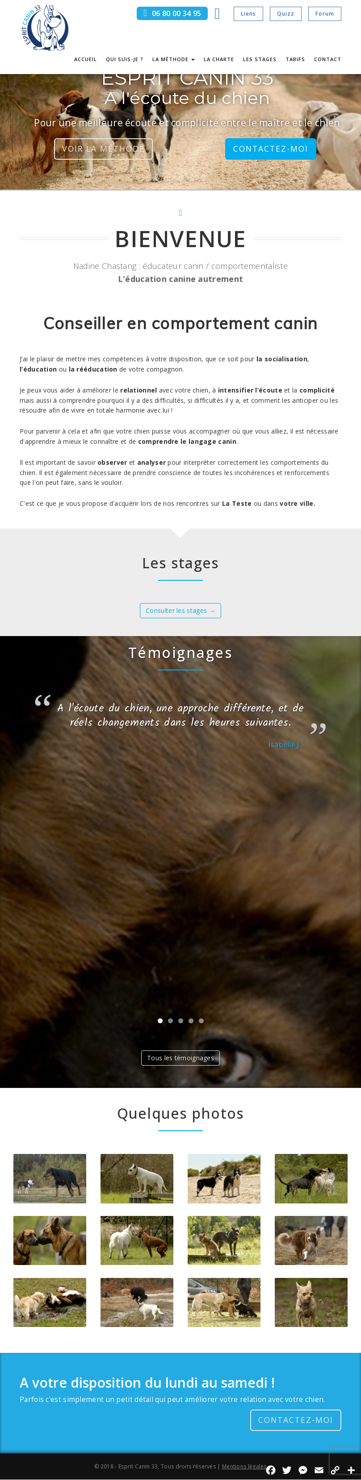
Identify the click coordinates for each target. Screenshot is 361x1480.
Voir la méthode (103, 149)
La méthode (173, 59)
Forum (324, 13)
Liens (248, 13)
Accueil (85, 59)
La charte (219, 59)
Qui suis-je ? (124, 59)
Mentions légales (244, 1466)
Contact (327, 59)
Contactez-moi (270, 149)
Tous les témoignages (180, 1058)
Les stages (260, 59)
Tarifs (295, 59)
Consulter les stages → (180, 610)
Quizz (285, 13)
